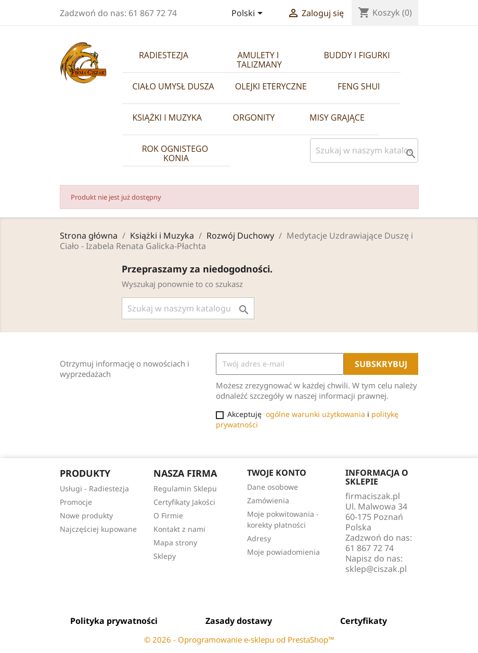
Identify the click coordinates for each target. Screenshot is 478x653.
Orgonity (254, 117)
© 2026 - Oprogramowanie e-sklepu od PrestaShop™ (239, 639)
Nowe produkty (86, 515)
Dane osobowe (272, 487)
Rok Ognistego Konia (176, 153)
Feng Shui (359, 86)
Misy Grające (337, 117)
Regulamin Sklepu (185, 488)
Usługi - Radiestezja (94, 488)
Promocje (76, 502)
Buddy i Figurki (357, 55)
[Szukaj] (364, 150)
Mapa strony (175, 542)
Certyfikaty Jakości (184, 502)
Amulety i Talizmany (259, 59)
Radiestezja (163, 55)
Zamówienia (268, 500)
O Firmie (168, 515)
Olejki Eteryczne (271, 86)
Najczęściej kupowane (98, 529)
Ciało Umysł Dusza (173, 86)
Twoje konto (276, 472)
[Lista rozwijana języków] (248, 14)
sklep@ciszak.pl (376, 568)
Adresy (259, 538)
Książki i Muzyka (167, 117)
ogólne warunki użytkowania (315, 414)
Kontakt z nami (179, 529)
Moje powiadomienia (283, 552)
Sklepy (164, 556)
